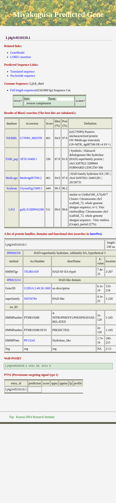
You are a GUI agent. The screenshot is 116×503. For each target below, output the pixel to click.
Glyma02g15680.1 (31, 188)
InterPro (95, 233)
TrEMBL (11, 138)
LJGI (11, 209)
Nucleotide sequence (22, 75)
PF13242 (29, 340)
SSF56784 (30, 298)
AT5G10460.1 (28, 159)
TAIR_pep (11, 159)
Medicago (12, 178)
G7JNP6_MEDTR (31, 138)
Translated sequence (22, 71)
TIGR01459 (31, 271)
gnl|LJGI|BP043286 (32, 209)
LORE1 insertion (20, 57)
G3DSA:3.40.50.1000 (37, 288)
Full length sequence (22, 90)
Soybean (11, 188)
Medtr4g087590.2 (31, 178)
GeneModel (17, 52)
